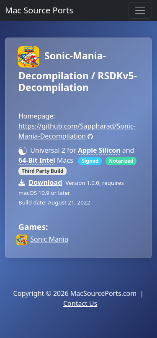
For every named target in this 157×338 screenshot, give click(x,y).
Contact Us (80, 303)
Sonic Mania (49, 239)
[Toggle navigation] (140, 10)
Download (45, 182)
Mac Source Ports (39, 10)
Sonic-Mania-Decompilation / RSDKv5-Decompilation (77, 71)
